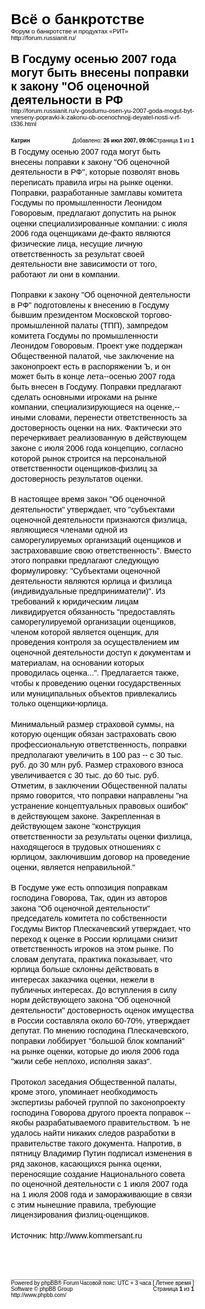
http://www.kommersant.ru (96, 1235)
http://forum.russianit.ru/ (43, 38)
